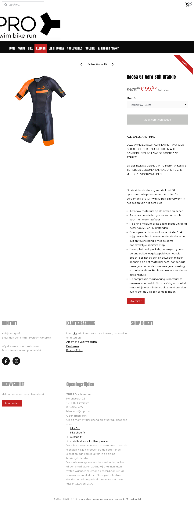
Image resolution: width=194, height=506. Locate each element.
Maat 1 (131, 98)
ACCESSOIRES (74, 48)
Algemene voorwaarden (81, 341)
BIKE (30, 48)
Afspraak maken (108, 48)
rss (89, 499)
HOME (12, 48)
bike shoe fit (78, 432)
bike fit (75, 428)
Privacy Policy (74, 350)
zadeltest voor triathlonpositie (89, 441)
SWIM (21, 48)
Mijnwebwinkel (133, 499)
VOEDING (90, 48)
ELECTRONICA (56, 48)
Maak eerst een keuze (157, 119)
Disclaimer (72, 346)
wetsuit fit (76, 437)
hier (75, 333)
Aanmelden (12, 403)
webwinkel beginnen (103, 499)
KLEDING (40, 48)
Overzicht (136, 300)
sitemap (83, 499)
